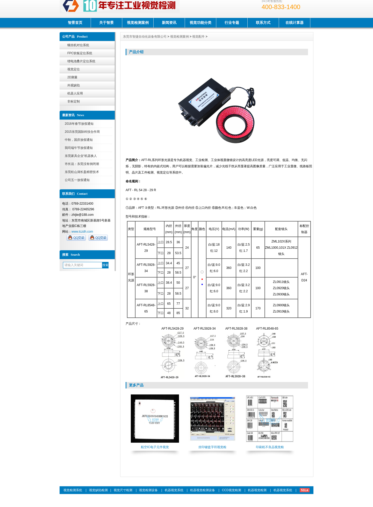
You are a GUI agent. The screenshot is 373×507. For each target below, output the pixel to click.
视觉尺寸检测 (123, 490)
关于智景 (106, 22)
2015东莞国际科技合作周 (82, 132)
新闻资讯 (169, 22)
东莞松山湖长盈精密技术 (82, 172)
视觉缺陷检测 (98, 490)
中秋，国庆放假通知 (79, 140)
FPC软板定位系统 (79, 53)
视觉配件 (198, 36)
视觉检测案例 (138, 22)
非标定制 (73, 101)
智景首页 (75, 22)
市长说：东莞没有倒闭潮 (82, 164)
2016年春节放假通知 (79, 124)
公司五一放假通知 (77, 180)
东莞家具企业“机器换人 (81, 156)
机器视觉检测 (257, 490)
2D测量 (72, 77)
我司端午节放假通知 (79, 148)
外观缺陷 (73, 85)
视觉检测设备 (148, 490)
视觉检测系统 (72, 490)
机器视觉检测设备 (202, 490)
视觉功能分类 (200, 22)
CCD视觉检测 (231, 490)
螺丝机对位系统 (78, 45)
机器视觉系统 (174, 490)
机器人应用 (75, 93)
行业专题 (232, 22)
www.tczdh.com (82, 231)
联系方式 (263, 22)
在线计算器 (294, 22)
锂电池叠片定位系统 (81, 61)
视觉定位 (73, 69)
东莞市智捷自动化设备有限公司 (145, 36)
